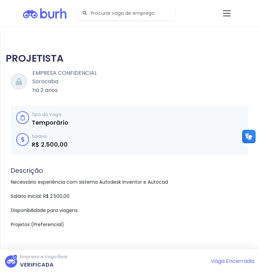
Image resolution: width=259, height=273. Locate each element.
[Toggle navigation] (227, 13)
